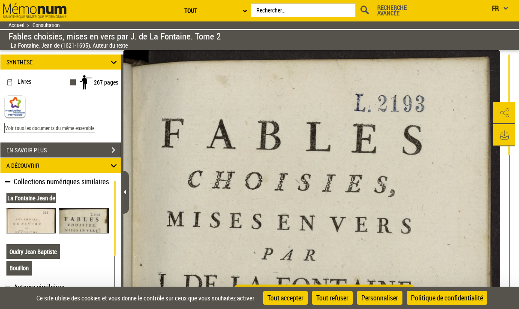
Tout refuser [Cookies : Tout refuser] (332, 298)
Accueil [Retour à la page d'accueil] (16, 25)
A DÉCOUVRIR (62, 165)
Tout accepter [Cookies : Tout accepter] (285, 298)
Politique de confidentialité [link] (447, 298)
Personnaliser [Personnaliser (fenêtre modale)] (379, 298)
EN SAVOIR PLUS (63, 150)
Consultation (46, 25)
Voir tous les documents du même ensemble (49, 127)
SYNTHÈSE (62, 62)
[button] (504, 113)
